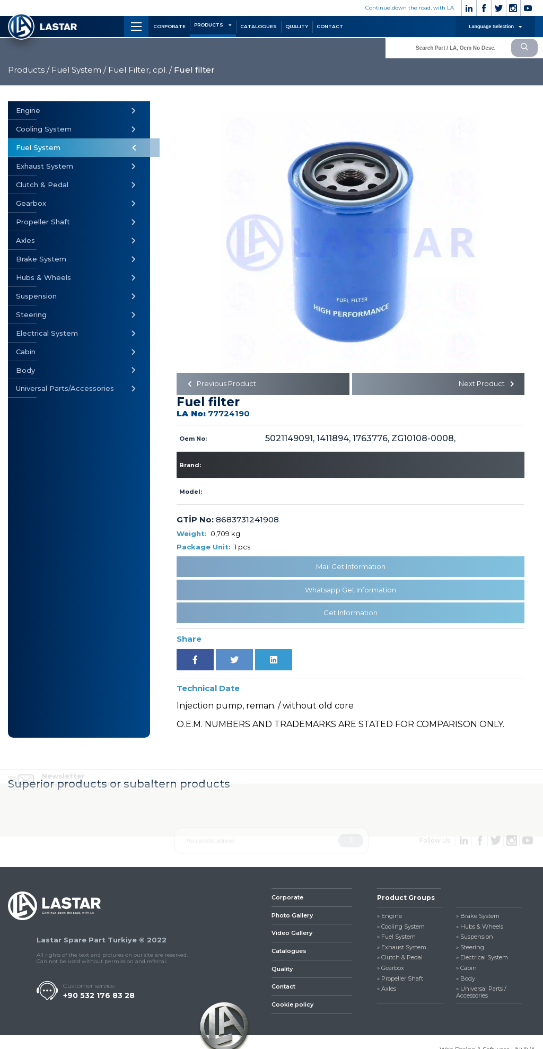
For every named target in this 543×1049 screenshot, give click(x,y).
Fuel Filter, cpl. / (140, 70)
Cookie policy (292, 1007)
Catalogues (289, 953)
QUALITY (296, 26)
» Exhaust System (401, 950)
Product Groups (406, 900)
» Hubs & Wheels (479, 928)
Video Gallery (292, 935)
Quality (282, 971)
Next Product (484, 385)
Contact (283, 989)
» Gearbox (390, 970)
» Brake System (478, 918)
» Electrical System (482, 960)
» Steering (470, 950)
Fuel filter (194, 70)
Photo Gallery (292, 917)
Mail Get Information (351, 568)
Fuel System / (78, 70)
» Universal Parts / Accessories (481, 995)
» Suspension (474, 939)
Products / (28, 70)
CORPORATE (169, 26)
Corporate (287, 900)
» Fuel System (396, 939)
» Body (465, 980)
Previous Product (224, 385)
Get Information (350, 615)
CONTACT (330, 26)
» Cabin (466, 970)
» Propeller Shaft (400, 980)
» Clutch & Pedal (400, 960)
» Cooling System (401, 928)
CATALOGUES (258, 26)
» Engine (389, 918)
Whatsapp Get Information (350, 592)
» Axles (386, 991)
